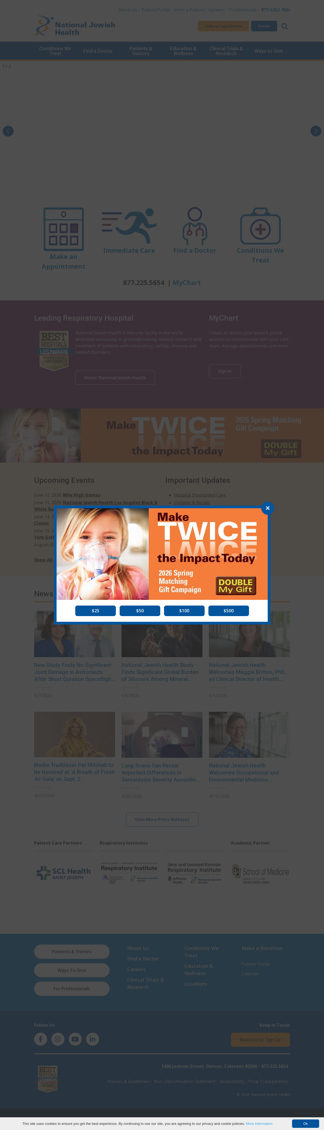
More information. (259, 1124)
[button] (95, 611)
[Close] (267, 508)
